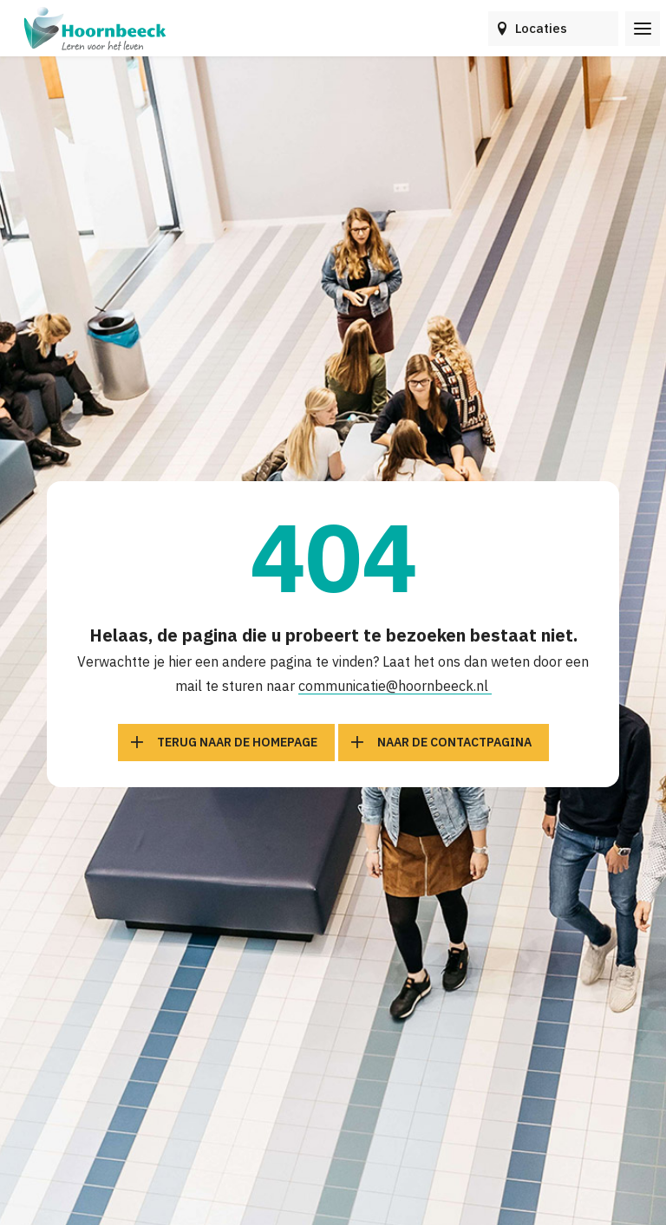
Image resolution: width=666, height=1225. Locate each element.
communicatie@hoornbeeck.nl (395, 685)
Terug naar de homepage (237, 742)
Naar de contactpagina (454, 742)
